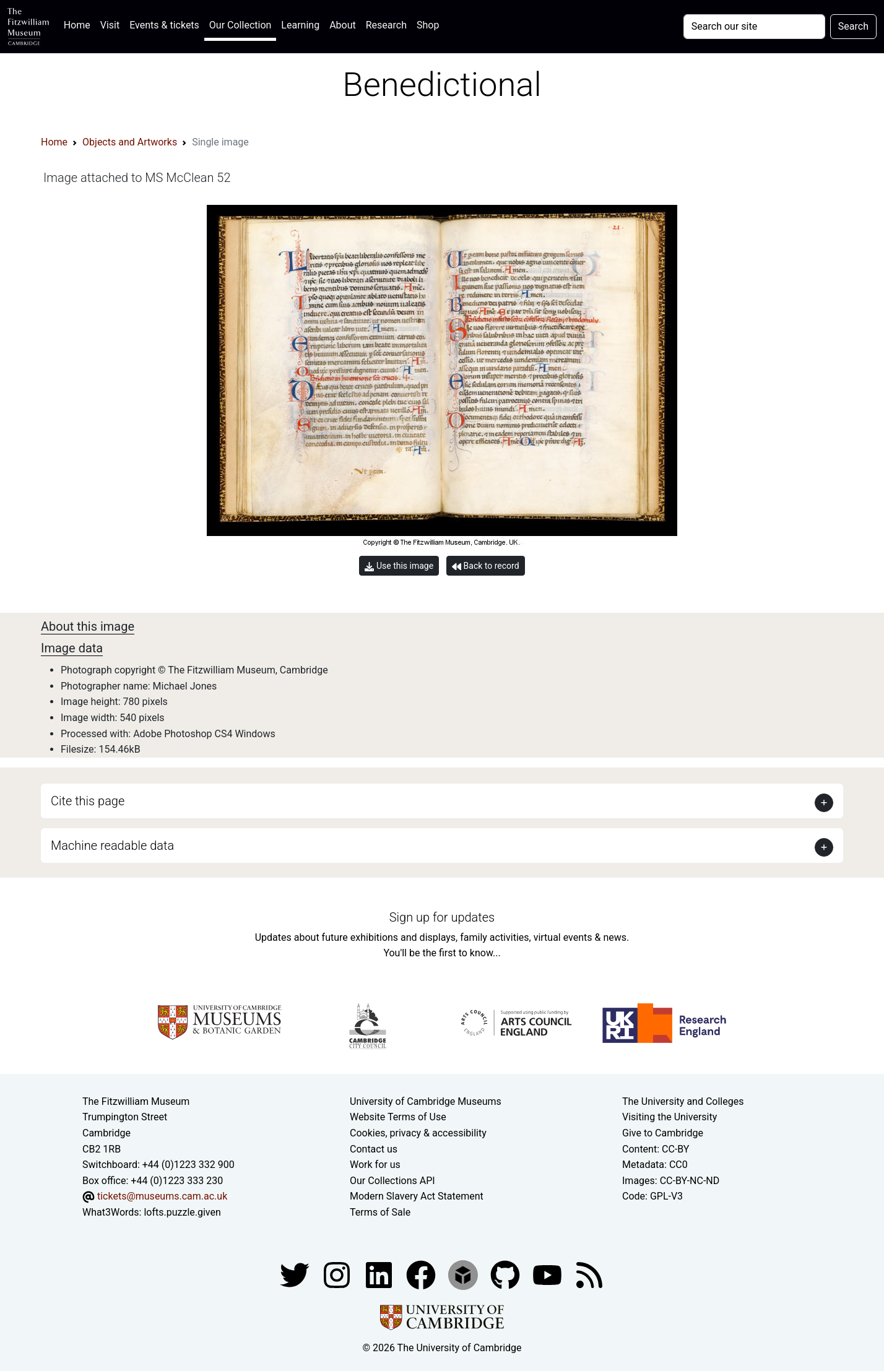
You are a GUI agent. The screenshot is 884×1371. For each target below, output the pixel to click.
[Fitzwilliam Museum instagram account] (338, 1274)
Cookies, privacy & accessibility (418, 1133)
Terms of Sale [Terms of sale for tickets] (380, 1212)
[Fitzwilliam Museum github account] (506, 1274)
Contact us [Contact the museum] (373, 1149)
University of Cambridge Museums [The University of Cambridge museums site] (425, 1101)
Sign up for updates (442, 917)
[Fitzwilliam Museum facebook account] (380, 1274)
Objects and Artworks (129, 142)
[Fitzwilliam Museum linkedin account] (422, 1274)
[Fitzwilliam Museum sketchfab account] (464, 1274)
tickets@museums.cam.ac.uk (162, 1196)
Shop (428, 25)
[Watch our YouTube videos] (548, 1274)
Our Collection (240, 25)
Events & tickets (164, 25)
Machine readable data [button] (112, 845)
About (342, 25)
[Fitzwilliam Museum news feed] (589, 1274)
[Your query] (754, 26)
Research (386, 25)
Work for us (375, 1164)
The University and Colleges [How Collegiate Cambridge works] (682, 1101)
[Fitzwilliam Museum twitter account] (296, 1274)
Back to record (485, 566)
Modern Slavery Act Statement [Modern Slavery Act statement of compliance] (416, 1196)
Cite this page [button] (87, 801)
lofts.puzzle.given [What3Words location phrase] (182, 1212)
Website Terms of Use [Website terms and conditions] (398, 1117)
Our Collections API (392, 1181)
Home (79, 24)
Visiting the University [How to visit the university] (669, 1117)
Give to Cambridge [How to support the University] (662, 1133)
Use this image (399, 566)
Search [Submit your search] (853, 26)
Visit (109, 25)
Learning (300, 25)
